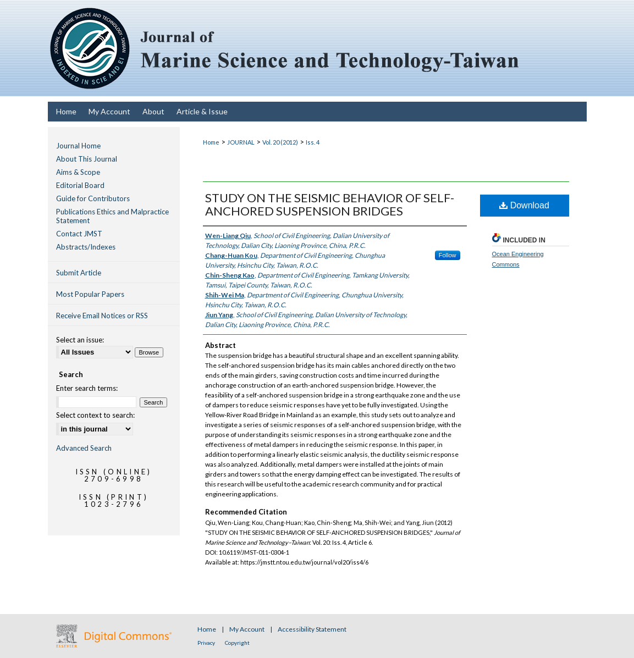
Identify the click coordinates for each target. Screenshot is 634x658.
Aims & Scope (78, 172)
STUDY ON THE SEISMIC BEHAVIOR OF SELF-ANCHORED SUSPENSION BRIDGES (329, 204)
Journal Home (78, 145)
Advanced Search (84, 448)
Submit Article (78, 272)
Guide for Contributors (93, 198)
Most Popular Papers (90, 294)
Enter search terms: (87, 388)
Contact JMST (79, 233)
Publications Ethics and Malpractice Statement (112, 216)
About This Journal (86, 158)
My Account (247, 629)
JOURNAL (241, 142)
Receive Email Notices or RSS (102, 315)
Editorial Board (80, 185)
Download (524, 205)
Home (211, 142)
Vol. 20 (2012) (280, 142)
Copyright (237, 642)
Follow (447, 255)
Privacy (206, 642)
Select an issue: (80, 339)
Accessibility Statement (312, 629)
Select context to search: (95, 415)
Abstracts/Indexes (85, 246)
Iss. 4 (312, 142)
